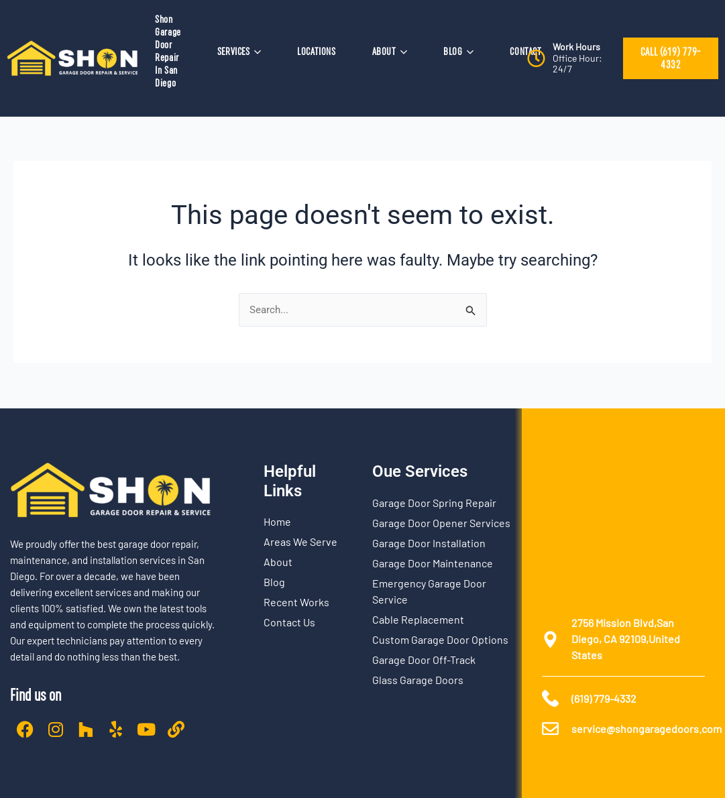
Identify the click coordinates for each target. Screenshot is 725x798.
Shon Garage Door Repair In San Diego (168, 51)
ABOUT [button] (390, 51)
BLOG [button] (458, 51)
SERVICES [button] (239, 51)
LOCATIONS (316, 51)
